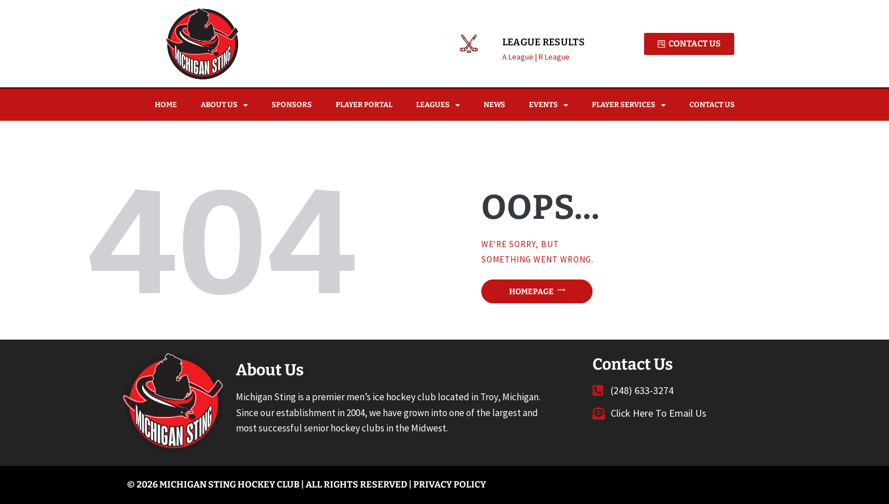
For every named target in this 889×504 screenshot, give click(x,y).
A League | (520, 57)
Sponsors (292, 104)
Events (548, 105)
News (494, 104)
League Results (543, 42)
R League (554, 57)
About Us (224, 105)
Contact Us (712, 104)
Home (166, 104)
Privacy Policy (449, 484)
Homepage (531, 291)
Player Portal (364, 104)
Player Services (629, 105)
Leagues (438, 105)
